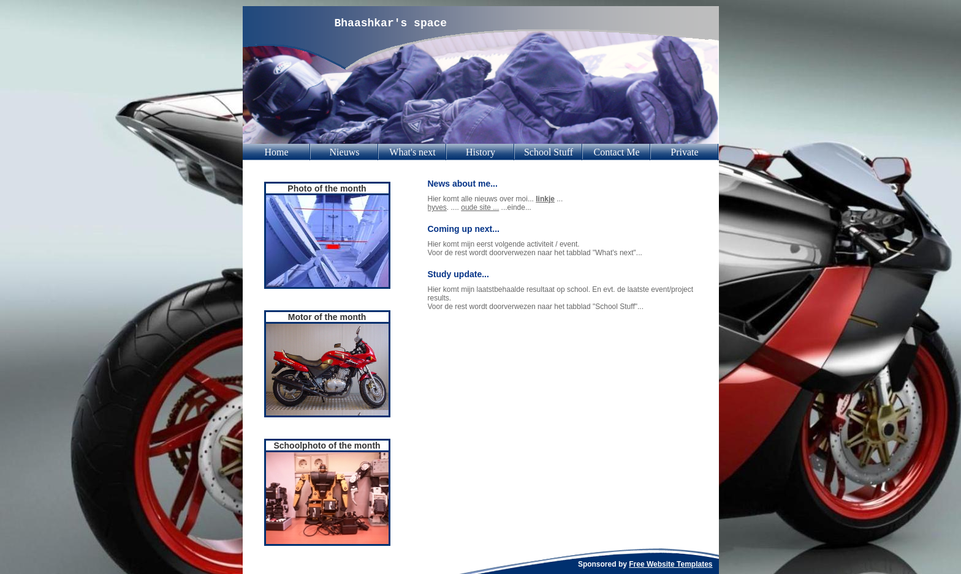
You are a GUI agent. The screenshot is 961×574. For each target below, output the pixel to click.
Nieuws (345, 152)
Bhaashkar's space (391, 23)
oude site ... (480, 207)
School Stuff (548, 152)
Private (684, 152)
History (480, 152)
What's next (412, 152)
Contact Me (616, 152)
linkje (545, 199)
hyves (437, 207)
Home (276, 152)
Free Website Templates (670, 564)
